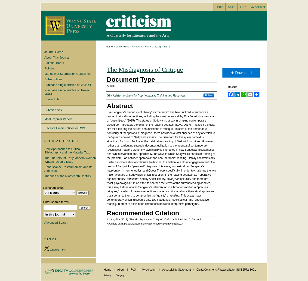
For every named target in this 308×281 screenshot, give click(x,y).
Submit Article (53, 110)
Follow (209, 95)
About (121, 269)
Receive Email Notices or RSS (64, 128)
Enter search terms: (56, 202)
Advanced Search (56, 222)
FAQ (133, 269)
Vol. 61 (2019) (153, 46)
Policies (49, 68)
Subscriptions (53, 79)
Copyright (121, 275)
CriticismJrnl (55, 248)
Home (109, 46)
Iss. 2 (167, 46)
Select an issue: (54, 188)
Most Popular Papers (58, 119)
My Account (149, 269)
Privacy (108, 275)
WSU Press (122, 46)
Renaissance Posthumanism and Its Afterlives (68, 168)
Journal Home (53, 52)
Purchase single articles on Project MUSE (67, 92)
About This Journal (56, 57)
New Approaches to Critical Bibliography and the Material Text (67, 150)
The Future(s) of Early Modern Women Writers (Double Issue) (70, 159)
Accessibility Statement (177, 269)
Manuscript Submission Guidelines (67, 73)
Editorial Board (54, 63)
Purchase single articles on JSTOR (67, 85)
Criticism (154, 26)
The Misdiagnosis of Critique (145, 69)
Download (241, 73)
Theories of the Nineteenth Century (67, 176)
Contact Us (51, 99)
